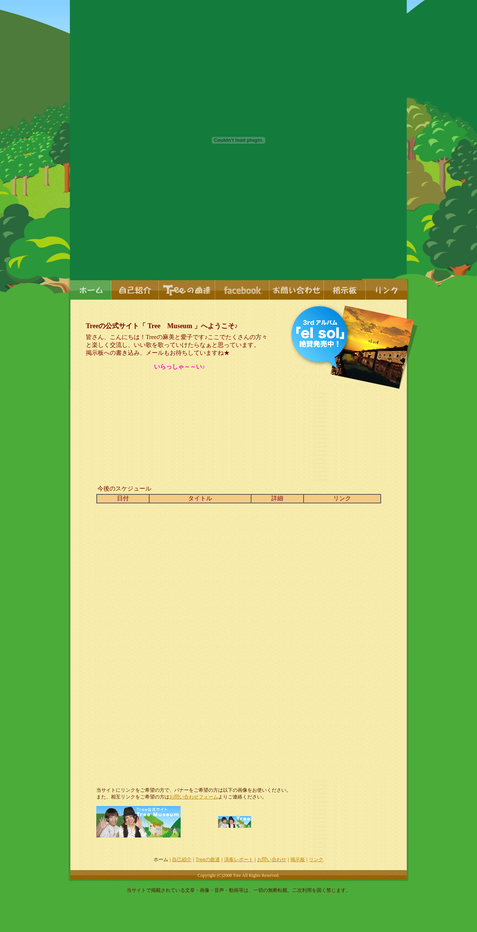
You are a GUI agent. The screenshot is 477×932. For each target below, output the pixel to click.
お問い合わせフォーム (193, 797)
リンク (316, 859)
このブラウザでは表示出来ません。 (239, 631)
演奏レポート (238, 859)
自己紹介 (181, 859)
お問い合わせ (271, 859)
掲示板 (297, 859)
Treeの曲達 (208, 859)
